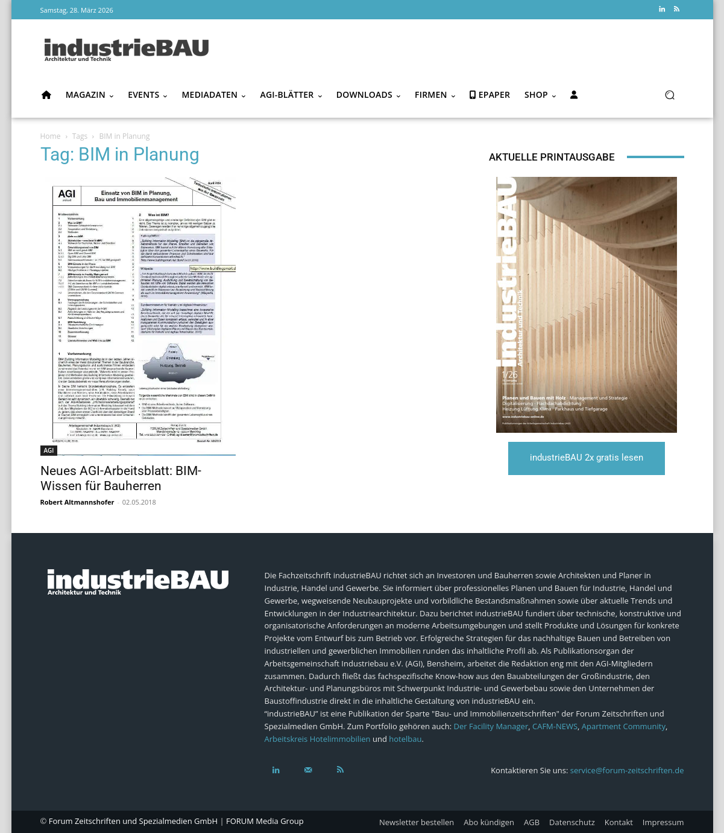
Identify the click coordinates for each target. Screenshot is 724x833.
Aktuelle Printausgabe (552, 157)
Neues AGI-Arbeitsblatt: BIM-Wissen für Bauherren (120, 478)
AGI (49, 450)
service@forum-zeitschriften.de (627, 770)
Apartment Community (624, 726)
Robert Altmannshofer (77, 501)
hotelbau (405, 738)
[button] (670, 95)
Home (50, 136)
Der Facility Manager (490, 726)
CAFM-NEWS (555, 726)
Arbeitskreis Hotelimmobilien (318, 738)
